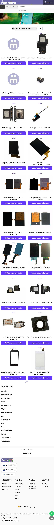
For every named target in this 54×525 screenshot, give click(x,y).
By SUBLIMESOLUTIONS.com (10, 517)
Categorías (18, 483)
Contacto (5, 486)
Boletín (44, 480)
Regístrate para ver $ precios (13, 63)
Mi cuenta (45, 483)
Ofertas (17, 492)
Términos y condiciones (32, 483)
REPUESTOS (22, 10)
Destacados (18, 480)
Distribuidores (6, 483)
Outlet (17, 495)
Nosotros (5, 480)
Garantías (32, 480)
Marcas (17, 486)
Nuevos (17, 489)
